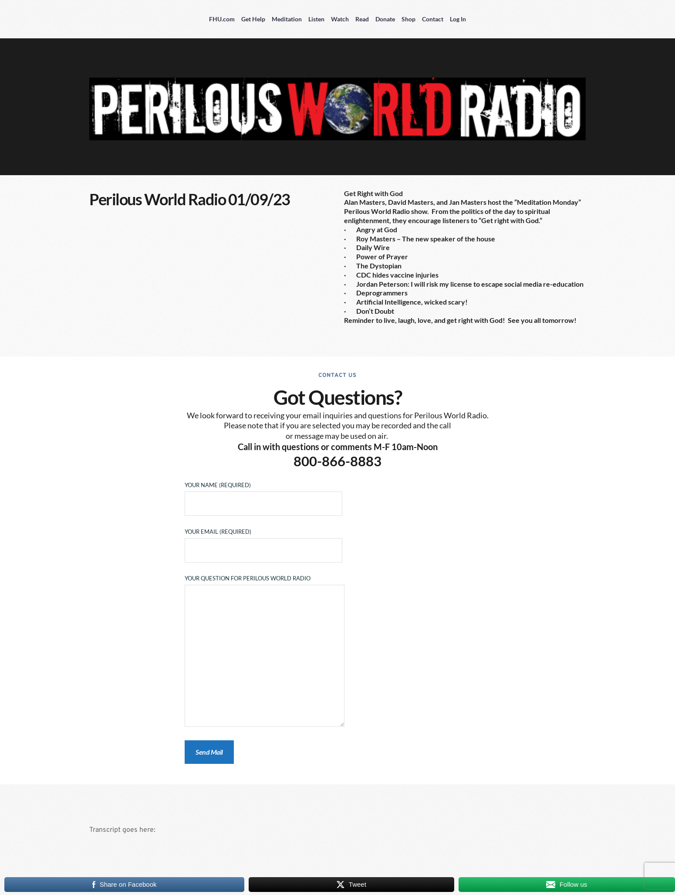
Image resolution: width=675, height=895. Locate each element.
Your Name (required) (263, 494)
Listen (316, 19)
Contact (432, 19)
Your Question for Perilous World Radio (264, 651)
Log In (458, 19)
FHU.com (222, 19)
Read (362, 19)
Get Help (253, 19)
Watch (340, 19)
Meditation (287, 19)
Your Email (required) (263, 541)
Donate (385, 19)
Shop (408, 19)
